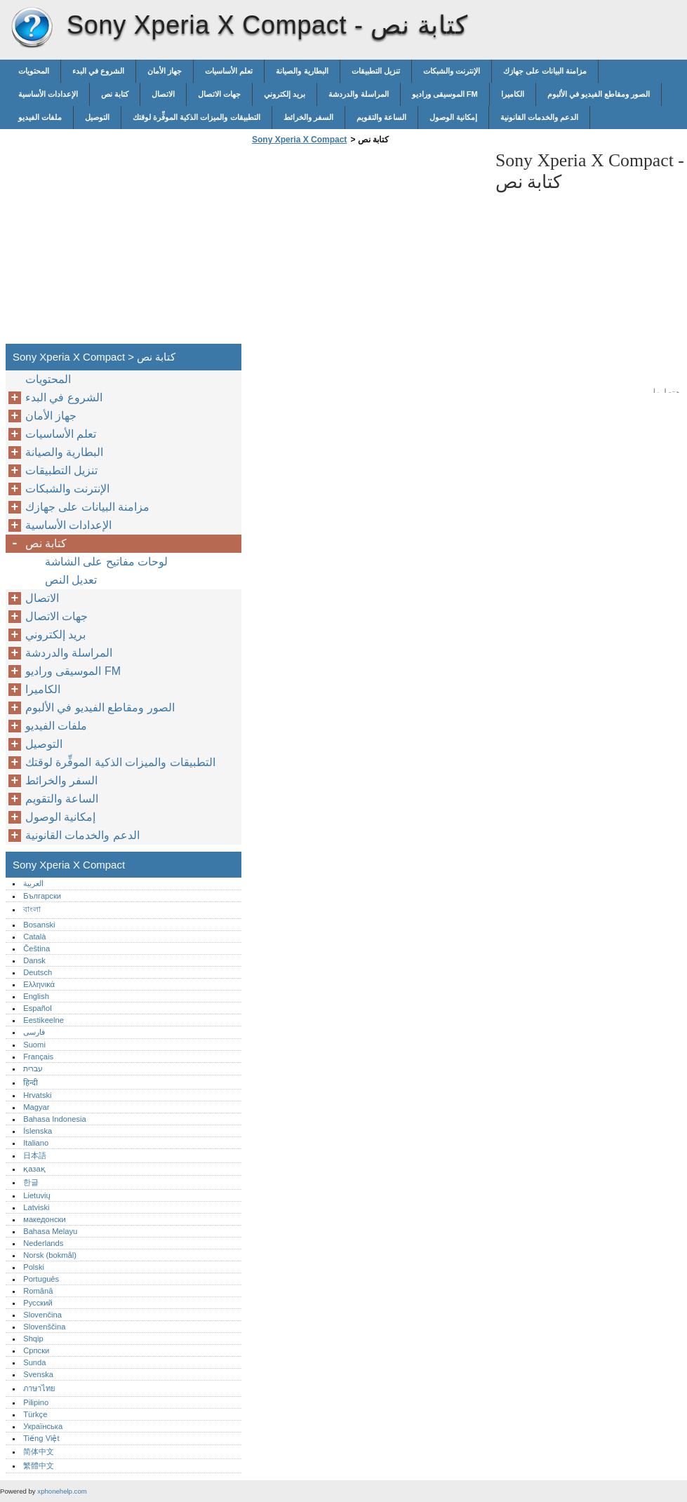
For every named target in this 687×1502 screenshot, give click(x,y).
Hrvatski (37, 1095)
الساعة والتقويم (381, 117)
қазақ (34, 1169)
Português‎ (41, 1279)
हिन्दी (30, 1082)
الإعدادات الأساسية (48, 94)
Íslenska (37, 1131)
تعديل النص (71, 580)
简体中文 (38, 1451)
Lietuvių (37, 1195)
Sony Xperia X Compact (32, 28)
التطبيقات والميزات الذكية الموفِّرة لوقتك (196, 117)
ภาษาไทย (39, 1388)
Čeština (36, 948)
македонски (44, 1219)
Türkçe (35, 1414)
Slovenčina (42, 1314)
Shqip (33, 1338)
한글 (31, 1182)
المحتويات (33, 71)
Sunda (34, 1362)
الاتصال (163, 94)
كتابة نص (114, 94)
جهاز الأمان (164, 71)
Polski (33, 1267)
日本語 (34, 1155)
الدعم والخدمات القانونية (539, 117)
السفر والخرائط (308, 117)
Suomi (34, 1044)
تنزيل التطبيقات (376, 71)
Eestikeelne (43, 1020)
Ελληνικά (39, 984)
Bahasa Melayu (50, 1231)
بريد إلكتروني (284, 94)
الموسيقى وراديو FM (445, 94)
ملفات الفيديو (40, 117)
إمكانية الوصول (453, 117)
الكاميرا (512, 94)
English (36, 996)
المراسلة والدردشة (358, 94)
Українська (42, 1426)
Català (34, 936)
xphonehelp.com (61, 1491)
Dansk (34, 960)
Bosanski (39, 924)
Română (38, 1291)
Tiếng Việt (41, 1438)
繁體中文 (38, 1465)
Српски (36, 1350)
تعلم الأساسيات (229, 71)
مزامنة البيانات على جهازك (545, 71)
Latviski (36, 1207)
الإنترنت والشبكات (451, 71)
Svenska (38, 1374)
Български (42, 896)
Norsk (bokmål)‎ (49, 1255)
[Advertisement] (366, 248)
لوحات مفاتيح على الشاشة (106, 562)
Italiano (35, 1143)
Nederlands (43, 1243)
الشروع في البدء (98, 71)
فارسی (34, 1032)
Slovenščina (44, 1326)
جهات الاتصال (219, 94)
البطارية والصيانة (302, 71)
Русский (38, 1303)
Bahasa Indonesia (54, 1119)
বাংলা (32, 909)
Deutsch (37, 972)
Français (38, 1056)
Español (37, 1008)
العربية (33, 883)
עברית (33, 1068)
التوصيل (97, 117)
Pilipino (35, 1402)
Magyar (36, 1107)
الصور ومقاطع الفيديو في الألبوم (598, 94)
